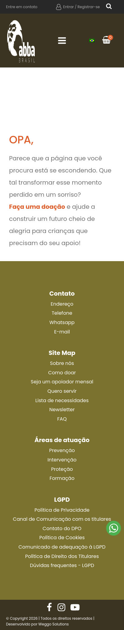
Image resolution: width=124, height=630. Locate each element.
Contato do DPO (62, 528)
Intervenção (62, 459)
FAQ (62, 418)
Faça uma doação (37, 206)
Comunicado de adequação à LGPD (62, 546)
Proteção (62, 469)
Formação (62, 478)
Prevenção (62, 450)
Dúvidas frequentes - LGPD (62, 565)
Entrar (68, 6)
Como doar (62, 372)
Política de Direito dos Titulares (62, 556)
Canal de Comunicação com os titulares (62, 519)
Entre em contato (22, 6)
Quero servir (62, 391)
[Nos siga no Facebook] (49, 607)
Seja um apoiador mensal (62, 381)
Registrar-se (88, 6)
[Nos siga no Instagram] (61, 607)
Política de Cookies (62, 537)
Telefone (62, 313)
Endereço (62, 303)
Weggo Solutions (53, 624)
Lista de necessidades (62, 400)
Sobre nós (62, 363)
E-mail (62, 331)
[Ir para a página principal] (21, 40)
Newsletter (62, 409)
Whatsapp (61, 322)
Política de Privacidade (62, 510)
